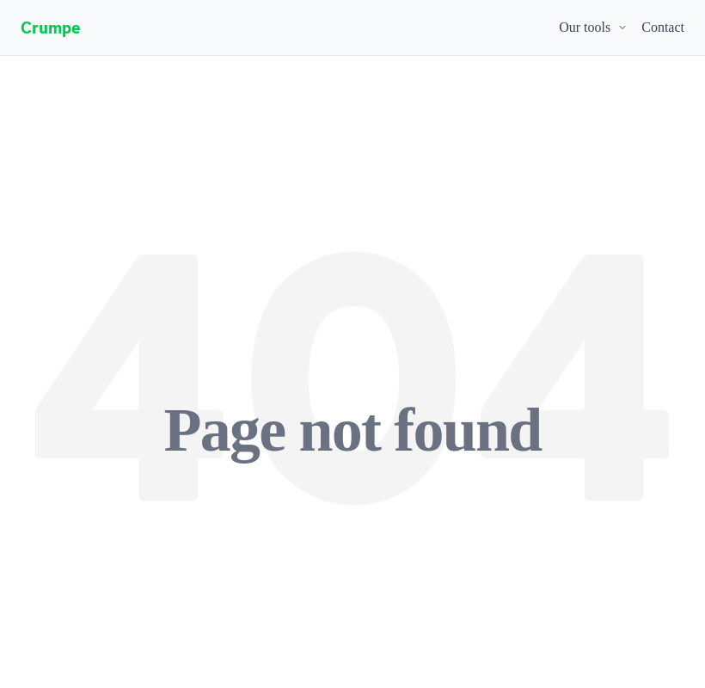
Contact (662, 27)
